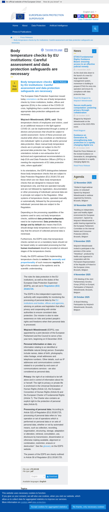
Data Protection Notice (88, 19)
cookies (24, 502)
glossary (47, 446)
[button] (42, 50)
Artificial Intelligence (59, 25)
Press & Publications (22, 32)
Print (66, 50)
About (25, 25)
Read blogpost (79, 130)
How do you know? (52, 2)
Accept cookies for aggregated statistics (49, 507)
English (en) (89, 12)
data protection (39, 502)
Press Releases (26, 37)
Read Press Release (82, 166)
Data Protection (39, 25)
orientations (31, 99)
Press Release (60, 82)
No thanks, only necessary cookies (88, 507)
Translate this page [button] (53, 50)
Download (52, 476)
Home (15, 25)
